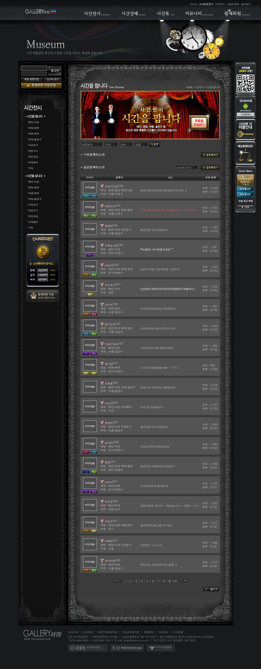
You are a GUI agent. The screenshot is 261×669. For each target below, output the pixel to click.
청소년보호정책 (130, 632)
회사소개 (73, 632)
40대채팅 (62, 667)
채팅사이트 (33, 667)
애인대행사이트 (149, 663)
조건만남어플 (206, 663)
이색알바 (33, 162)
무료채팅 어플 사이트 (207, 659)
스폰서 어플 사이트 (95, 659)
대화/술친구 (35, 139)
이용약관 (88, 632)
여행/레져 (33, 133)
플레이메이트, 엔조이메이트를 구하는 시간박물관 (94, 663)
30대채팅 (48, 667)
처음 (115, 580)
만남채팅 (101, 667)
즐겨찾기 (246, 4)
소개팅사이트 (168, 667)
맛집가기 (33, 151)
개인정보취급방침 (107, 632)
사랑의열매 (233, 4)
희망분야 (87, 144)
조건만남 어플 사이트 (68, 659)
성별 (138, 144)
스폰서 (123, 667)
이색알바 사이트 (120, 659)
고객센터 (220, 4)
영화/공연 (33, 128)
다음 (180, 580)
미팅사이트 (231, 663)
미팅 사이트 (25, 659)
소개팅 (153, 667)
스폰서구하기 (138, 667)
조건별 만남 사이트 (35, 663)
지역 (108, 144)
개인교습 (33, 156)
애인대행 (55, 663)
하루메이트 (185, 667)
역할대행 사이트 (182, 659)
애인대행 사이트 (159, 659)
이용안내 (163, 632)
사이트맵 (178, 632)
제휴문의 (149, 632)
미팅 (219, 663)
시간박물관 (139, 659)
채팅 (21, 667)
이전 (120, 580)
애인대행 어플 (44, 659)
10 (175, 581)
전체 (123, 144)
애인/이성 (33, 122)
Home (193, 4)
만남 (74, 667)
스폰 (112, 667)
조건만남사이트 (185, 663)
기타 (30, 168)
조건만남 (167, 663)
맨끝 (185, 580)
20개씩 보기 (184, 168)
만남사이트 (86, 667)
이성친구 (33, 145)
